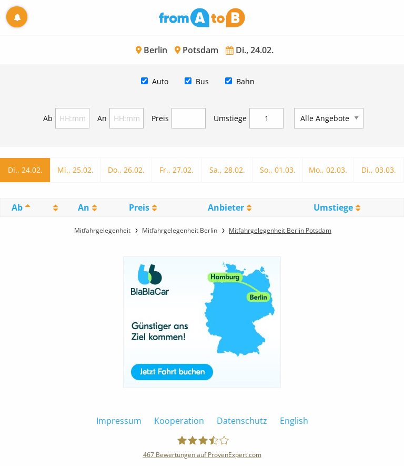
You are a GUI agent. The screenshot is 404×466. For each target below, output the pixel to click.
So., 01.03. (278, 170)
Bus (202, 81)
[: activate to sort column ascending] (54, 207)
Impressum (119, 421)
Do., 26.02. (126, 170)
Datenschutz (242, 421)
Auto (160, 81)
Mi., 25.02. (75, 170)
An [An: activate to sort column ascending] (83, 207)
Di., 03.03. (378, 170)
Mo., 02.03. (328, 170)
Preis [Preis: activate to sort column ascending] (139, 207)
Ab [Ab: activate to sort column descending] (17, 207)
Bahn (245, 81)
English (294, 421)
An (102, 118)
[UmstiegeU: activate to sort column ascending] (336, 207)
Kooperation (179, 421)
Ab (48, 118)
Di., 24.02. (25, 170)
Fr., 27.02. (176, 170)
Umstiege (230, 118)
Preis (160, 118)
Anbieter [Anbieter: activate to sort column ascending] (226, 207)
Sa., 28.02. (227, 170)
